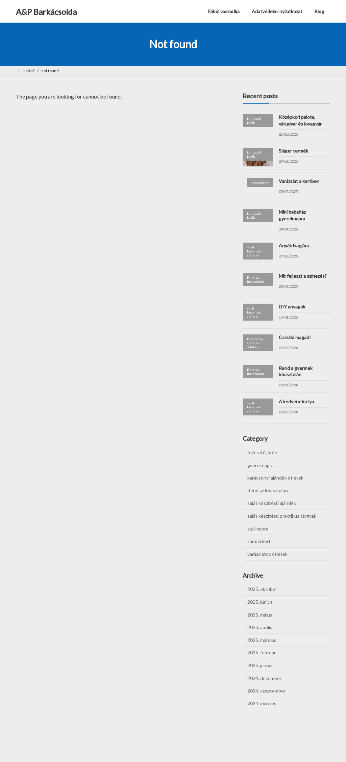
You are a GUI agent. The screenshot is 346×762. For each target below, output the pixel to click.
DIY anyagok (292, 306)
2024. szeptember (266, 690)
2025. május (259, 615)
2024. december (264, 678)
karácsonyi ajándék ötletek (275, 478)
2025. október (262, 589)
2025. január (260, 665)
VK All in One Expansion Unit (216, 750)
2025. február (261, 653)
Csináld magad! (295, 337)
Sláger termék (293, 151)
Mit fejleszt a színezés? (303, 276)
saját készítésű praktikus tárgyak (281, 516)
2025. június (260, 602)
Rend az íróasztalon (267, 490)
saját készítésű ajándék (271, 503)
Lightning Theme (171, 750)
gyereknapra (260, 465)
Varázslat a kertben (299, 181)
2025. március (261, 640)
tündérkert (259, 541)
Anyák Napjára (294, 245)
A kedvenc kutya (296, 401)
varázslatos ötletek (267, 554)
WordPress (136, 750)
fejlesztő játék (262, 452)
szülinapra (257, 529)
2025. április (259, 627)
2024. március (261, 703)
